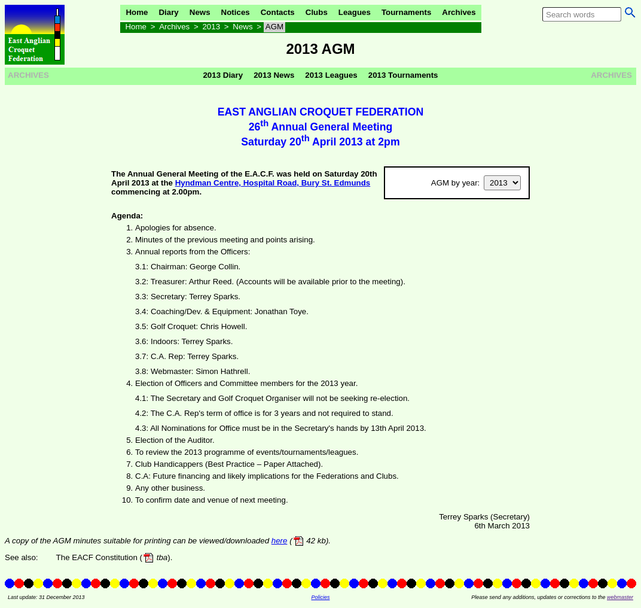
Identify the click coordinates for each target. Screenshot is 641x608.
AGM (274, 26)
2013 (211, 26)
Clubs (317, 12)
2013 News (274, 75)
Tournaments (406, 12)
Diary (168, 12)
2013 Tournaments (403, 75)
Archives (458, 12)
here (279, 540)
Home (137, 12)
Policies (320, 597)
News (200, 12)
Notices (235, 12)
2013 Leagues (331, 75)
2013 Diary (223, 75)
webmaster (620, 597)
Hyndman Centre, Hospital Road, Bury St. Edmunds (273, 182)
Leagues (354, 12)
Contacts (278, 12)
